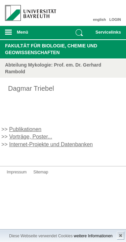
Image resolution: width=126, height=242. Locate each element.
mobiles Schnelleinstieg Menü (107, 34)
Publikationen (25, 129)
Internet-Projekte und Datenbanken (51, 144)
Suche (79, 32)
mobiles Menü (28, 34)
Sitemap (40, 172)
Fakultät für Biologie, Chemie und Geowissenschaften (51, 49)
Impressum (17, 172)
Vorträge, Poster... (30, 136)
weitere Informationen (93, 236)
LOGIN (115, 19)
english (99, 19)
